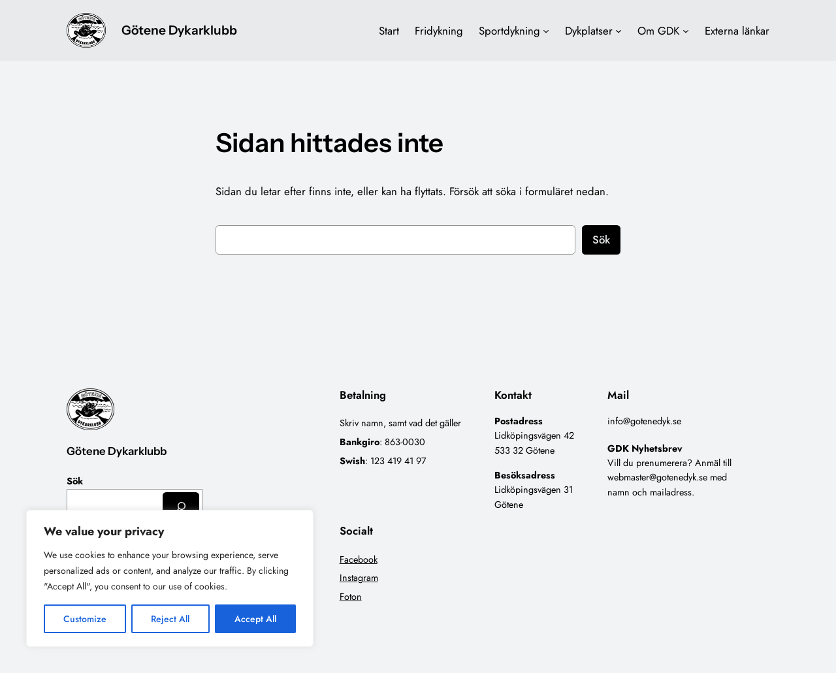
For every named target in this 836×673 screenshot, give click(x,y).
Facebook (359, 559)
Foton (351, 596)
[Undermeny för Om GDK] (686, 30)
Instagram (359, 577)
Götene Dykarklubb (179, 30)
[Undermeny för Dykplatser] (618, 30)
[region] (170, 578)
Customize (84, 618)
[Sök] (181, 506)
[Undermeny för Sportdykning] (546, 30)
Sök (601, 239)
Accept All (255, 618)
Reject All (170, 618)
